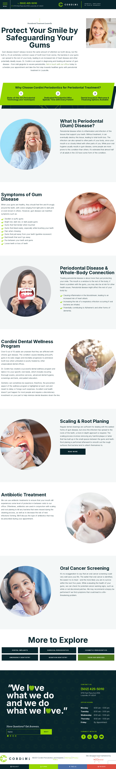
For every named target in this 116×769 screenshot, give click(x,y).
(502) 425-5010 (27, 3)
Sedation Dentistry (58, 657)
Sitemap (68, 758)
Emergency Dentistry (20, 657)
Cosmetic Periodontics (96, 650)
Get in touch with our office (57, 64)
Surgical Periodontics (58, 650)
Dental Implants (20, 650)
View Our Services (96, 657)
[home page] (79, 4)
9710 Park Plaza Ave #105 (95, 694)
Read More (73, 451)
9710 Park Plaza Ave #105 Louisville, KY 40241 (27, 6)
